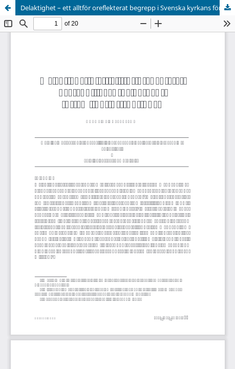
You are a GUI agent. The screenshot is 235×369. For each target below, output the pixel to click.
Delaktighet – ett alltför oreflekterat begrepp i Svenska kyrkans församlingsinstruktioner (127, 7)
